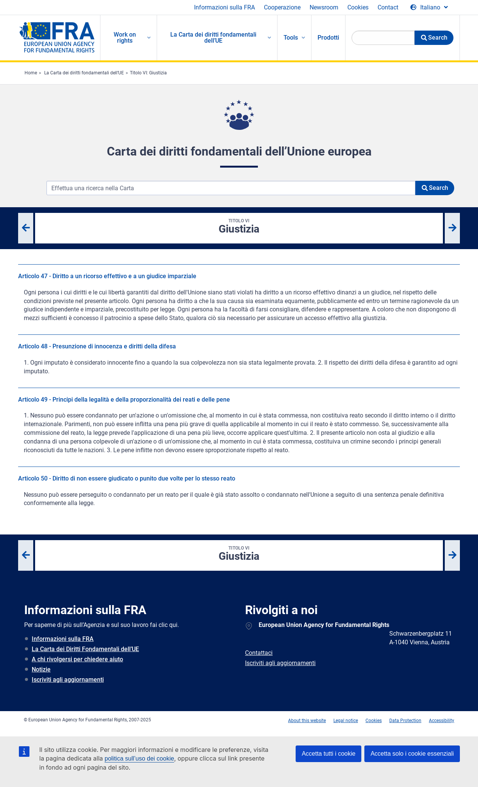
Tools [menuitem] (291, 37)
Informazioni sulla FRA (224, 7)
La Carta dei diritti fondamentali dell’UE (84, 72)
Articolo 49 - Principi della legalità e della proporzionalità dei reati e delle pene (124, 399)
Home (31, 72)
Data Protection (405, 720)
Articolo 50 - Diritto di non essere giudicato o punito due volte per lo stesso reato (126, 478)
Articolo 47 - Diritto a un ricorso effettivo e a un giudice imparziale (107, 276)
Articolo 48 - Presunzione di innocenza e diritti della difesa (97, 346)
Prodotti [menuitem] (328, 37)
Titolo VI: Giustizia (148, 72)
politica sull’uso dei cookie (139, 758)
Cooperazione (282, 7)
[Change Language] (429, 7)
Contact (388, 7)
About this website (307, 720)
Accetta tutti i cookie (328, 753)
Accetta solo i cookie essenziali (412, 753)
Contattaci (259, 652)
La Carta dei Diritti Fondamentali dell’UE (85, 649)
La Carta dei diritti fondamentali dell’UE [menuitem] (213, 37)
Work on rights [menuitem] (125, 37)
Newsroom (324, 7)
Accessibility (441, 720)
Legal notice (345, 720)
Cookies (358, 7)
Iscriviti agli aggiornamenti (68, 679)
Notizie (41, 669)
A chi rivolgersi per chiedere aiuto (77, 659)
